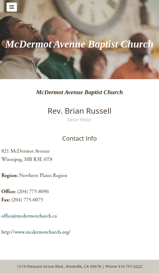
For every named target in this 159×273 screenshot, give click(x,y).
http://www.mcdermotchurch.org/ (36, 232)
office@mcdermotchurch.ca (29, 216)
